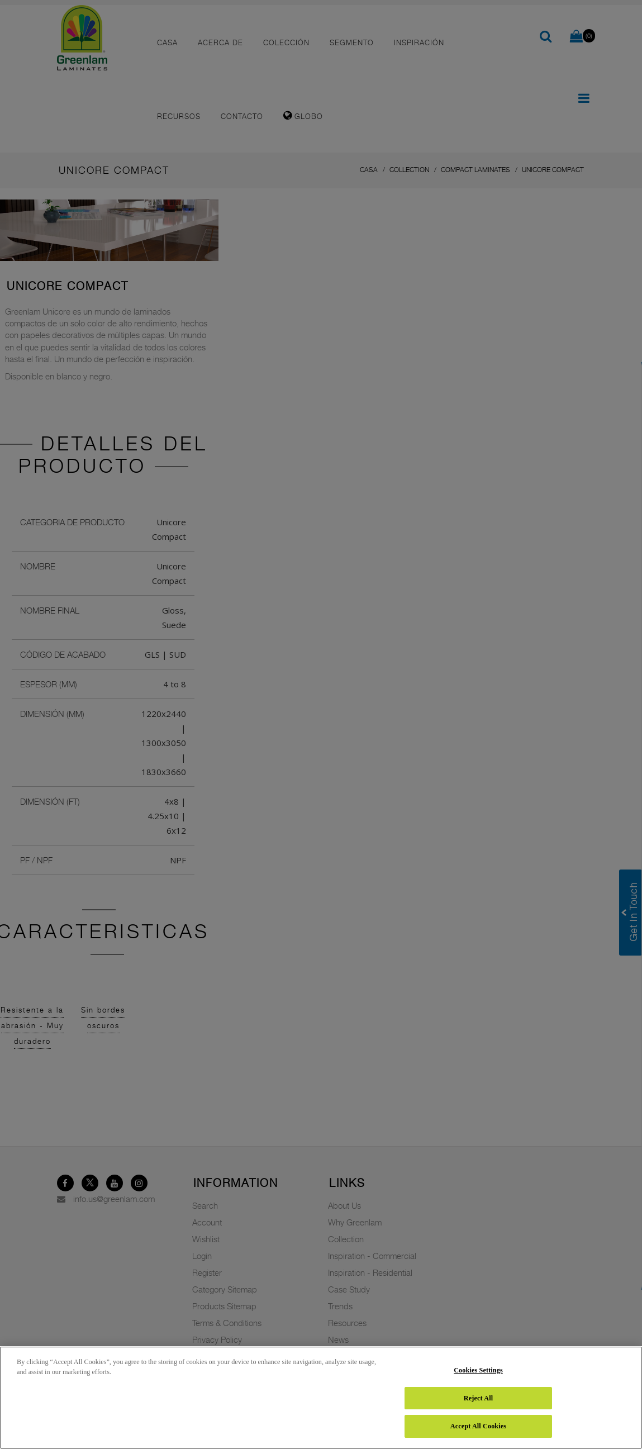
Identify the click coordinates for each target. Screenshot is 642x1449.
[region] (321, 1397)
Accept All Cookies (478, 1426)
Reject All (478, 1398)
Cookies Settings (478, 1370)
